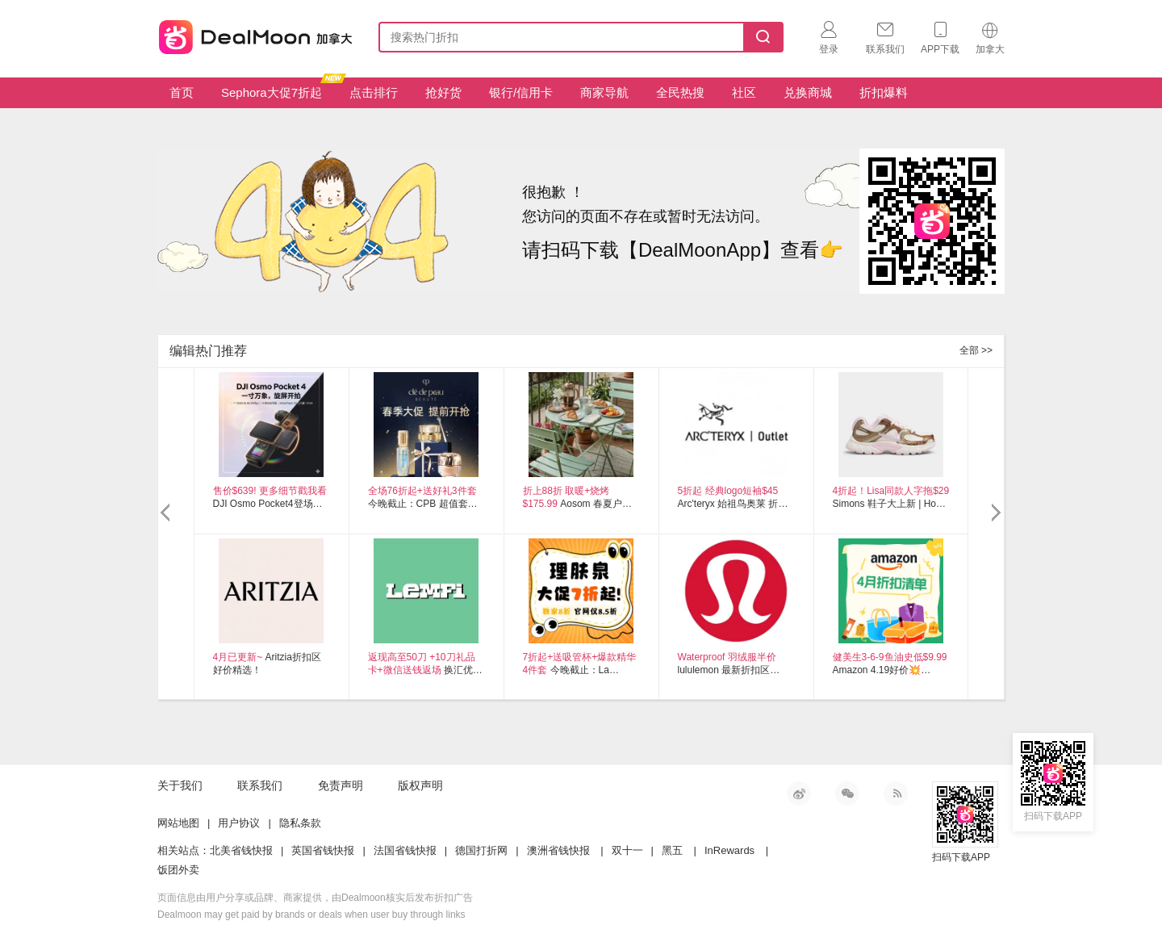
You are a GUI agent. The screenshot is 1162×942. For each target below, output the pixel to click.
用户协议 (239, 823)
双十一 (627, 850)
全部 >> (976, 350)
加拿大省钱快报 (251, 34)
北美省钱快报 (241, 850)
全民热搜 (680, 92)
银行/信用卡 (521, 92)
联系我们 (259, 785)
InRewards (729, 850)
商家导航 (604, 92)
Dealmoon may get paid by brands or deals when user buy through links (311, 914)
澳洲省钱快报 (558, 850)
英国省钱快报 (322, 850)
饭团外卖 (178, 870)
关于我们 (180, 785)
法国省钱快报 (405, 850)
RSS (896, 793)
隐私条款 (300, 823)
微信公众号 (847, 793)
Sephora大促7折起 (277, 88)
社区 (744, 92)
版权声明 (420, 785)
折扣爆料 (883, 92)
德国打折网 (481, 850)
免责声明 (340, 785)
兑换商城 (808, 92)
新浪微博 (799, 793)
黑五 (672, 850)
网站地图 (178, 823)
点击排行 (373, 92)
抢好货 (443, 92)
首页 (181, 92)
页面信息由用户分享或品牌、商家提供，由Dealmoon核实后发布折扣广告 (315, 897)
